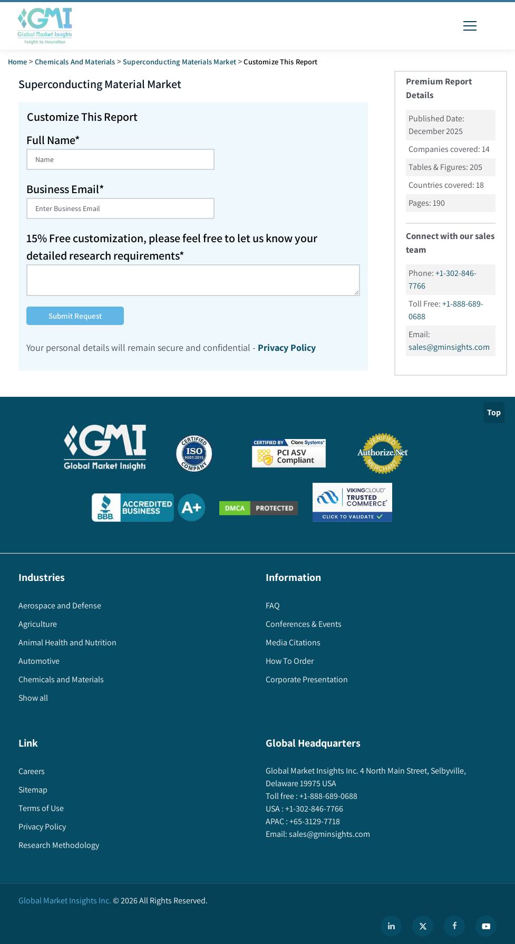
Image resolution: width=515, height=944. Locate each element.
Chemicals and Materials (75, 61)
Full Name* (53, 139)
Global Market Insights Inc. (64, 900)
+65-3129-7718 (314, 821)
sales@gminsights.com (449, 346)
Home (17, 61)
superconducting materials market (179, 61)
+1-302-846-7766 (313, 808)
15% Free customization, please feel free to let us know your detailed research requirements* (171, 247)
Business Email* (65, 189)
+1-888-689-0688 (327, 796)
